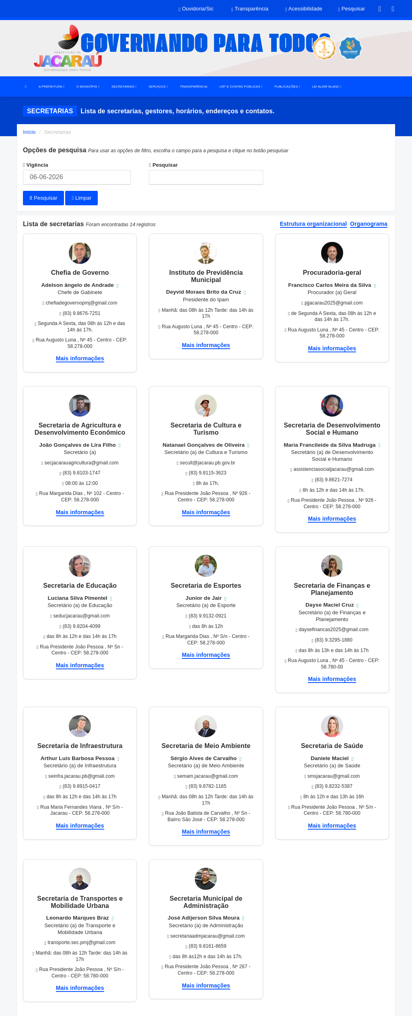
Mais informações (80, 358)
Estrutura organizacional (313, 224)
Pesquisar (163, 165)
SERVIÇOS (157, 86)
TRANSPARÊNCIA (194, 86)
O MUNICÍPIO (87, 86)
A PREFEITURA (51, 86)
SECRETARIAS (123, 86)
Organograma (368, 224)
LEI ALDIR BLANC (327, 86)
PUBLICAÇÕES (287, 86)
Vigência (35, 165)
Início (29, 132)
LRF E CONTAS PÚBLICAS (240, 86)
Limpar (81, 198)
